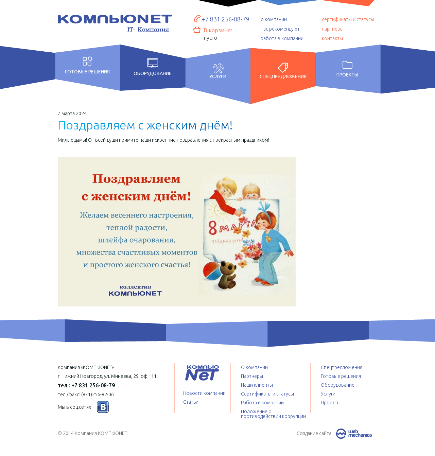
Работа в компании (262, 402)
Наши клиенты (257, 385)
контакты (332, 38)
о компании (274, 19)
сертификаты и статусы (348, 19)
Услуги (217, 76)
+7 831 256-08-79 (225, 19)
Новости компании (204, 393)
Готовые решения (87, 71)
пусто (210, 38)
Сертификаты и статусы (267, 394)
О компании (254, 367)
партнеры (333, 29)
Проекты (347, 74)
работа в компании (282, 38)
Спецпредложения (283, 76)
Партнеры (252, 376)
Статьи (190, 402)
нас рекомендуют (280, 29)
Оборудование (153, 73)
